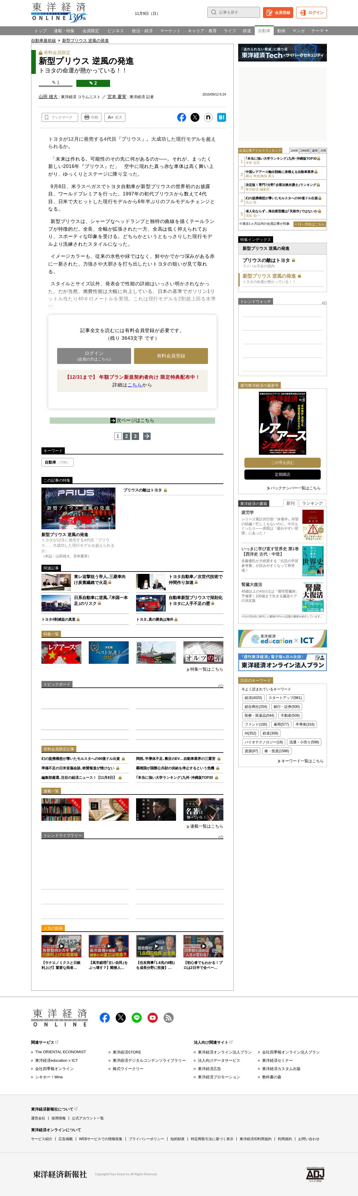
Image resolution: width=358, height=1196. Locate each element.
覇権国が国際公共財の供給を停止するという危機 (175, 768)
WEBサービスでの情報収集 (100, 1139)
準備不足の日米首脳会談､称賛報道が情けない (77, 768)
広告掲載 (66, 1139)
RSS (169, 1018)
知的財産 (177, 1139)
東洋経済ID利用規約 (256, 1139)
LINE (137, 1018)
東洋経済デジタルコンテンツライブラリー (149, 1060)
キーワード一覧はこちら (302, 761)
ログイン (316, 12)
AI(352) (250, 733)
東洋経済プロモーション (219, 1077)
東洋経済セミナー (277, 1060)
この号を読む (282, 462)
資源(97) (251, 751)
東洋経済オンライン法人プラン (225, 1052)
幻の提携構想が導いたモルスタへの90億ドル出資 (80, 759)
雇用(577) (281, 724)
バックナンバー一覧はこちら (296, 488)
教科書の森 (271, 1077)
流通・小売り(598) (304, 742)
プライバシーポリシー (146, 1139)
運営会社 (38, 1118)
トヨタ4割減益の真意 (58, 619)
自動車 (57, 462)
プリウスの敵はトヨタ (142, 490)
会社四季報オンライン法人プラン (291, 1052)
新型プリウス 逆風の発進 (85, 40)
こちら (135, 384)
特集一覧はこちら (206, 669)
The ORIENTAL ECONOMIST (60, 1052)
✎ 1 (55, 82)
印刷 (94, 117)
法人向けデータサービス (219, 1060)
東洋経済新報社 (60, 1174)
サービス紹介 (41, 1139)
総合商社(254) (256, 707)
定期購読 (282, 474)
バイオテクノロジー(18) (264, 742)
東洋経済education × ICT (56, 1060)
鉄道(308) (270, 733)
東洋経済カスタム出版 (281, 1068)
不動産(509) (290, 715)
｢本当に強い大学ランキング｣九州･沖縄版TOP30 (174, 778)
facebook (105, 1018)
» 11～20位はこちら (310, 224)
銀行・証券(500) (287, 707)
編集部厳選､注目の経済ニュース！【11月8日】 (79, 778)
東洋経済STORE (127, 1052)
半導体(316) (305, 724)
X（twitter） (121, 1018)
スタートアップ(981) (285, 698)
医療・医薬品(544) (259, 715)
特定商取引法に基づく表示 (212, 1139)
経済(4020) (253, 698)
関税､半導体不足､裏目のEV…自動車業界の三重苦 (175, 759)
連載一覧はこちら (206, 826)
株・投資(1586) (277, 751)
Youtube (153, 1018)
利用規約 (285, 1139)
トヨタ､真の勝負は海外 (154, 619)
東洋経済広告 (209, 1068)
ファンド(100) (256, 724)
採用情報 (58, 1118)
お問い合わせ (309, 1139)
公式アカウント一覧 (88, 1118)
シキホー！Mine (49, 1077)
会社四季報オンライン (54, 1068)
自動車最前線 (43, 40)
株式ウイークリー (128, 1068)
